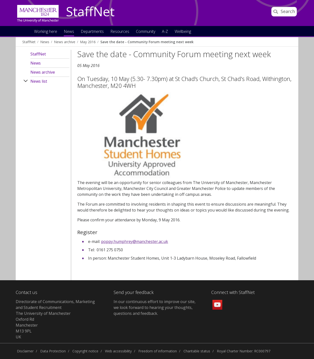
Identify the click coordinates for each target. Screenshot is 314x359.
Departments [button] (92, 31)
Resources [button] (119, 31)
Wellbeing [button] (183, 31)
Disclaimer (25, 351)
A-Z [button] (165, 31)
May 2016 (88, 42)
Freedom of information (157, 351)
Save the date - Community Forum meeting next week (147, 42)
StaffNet (90, 12)
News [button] (69, 31)
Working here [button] (45, 31)
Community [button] (145, 31)
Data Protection (53, 351)
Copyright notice (85, 351)
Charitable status (196, 351)
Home (25, 31)
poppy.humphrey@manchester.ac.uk (134, 241)
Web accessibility (118, 351)
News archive (64, 42)
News (44, 42)
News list (38, 81)
